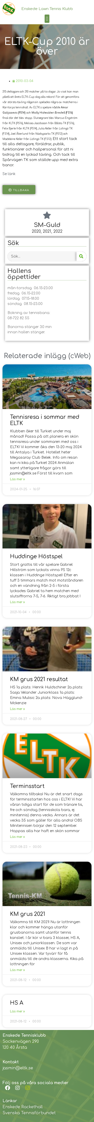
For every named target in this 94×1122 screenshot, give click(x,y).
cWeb (79, 356)
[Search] (81, 256)
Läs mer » (17, 479)
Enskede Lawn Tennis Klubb (47, 9)
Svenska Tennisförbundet (29, 1113)
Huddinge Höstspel (36, 556)
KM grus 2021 (27, 914)
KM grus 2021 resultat (39, 679)
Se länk (9, 174)
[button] (47, 19)
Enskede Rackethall (23, 1107)
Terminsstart (27, 786)
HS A (16, 1003)
